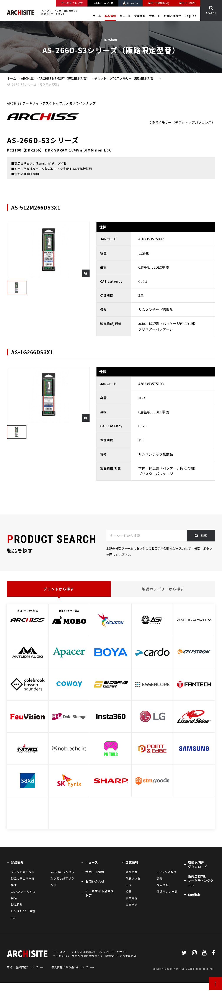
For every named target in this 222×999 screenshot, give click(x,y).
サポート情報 (94, 872)
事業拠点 (131, 904)
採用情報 (163, 885)
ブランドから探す (59, 588)
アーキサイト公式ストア (99, 893)
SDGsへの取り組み (166, 875)
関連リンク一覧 (167, 891)
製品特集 (17, 904)
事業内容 (131, 898)
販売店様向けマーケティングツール (200, 880)
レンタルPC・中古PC (23, 914)
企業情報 (140, 16)
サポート (155, 16)
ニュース (125, 16)
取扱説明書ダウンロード (197, 864)
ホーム (97, 16)
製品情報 (110, 16)
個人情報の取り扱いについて (70, 983)
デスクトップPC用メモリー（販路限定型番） (125, 78)
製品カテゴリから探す (22, 881)
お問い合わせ (172, 16)
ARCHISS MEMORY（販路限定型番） (64, 78)
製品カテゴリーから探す (163, 588)
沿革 (128, 891)
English (190, 16)
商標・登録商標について (22, 983)
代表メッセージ (133, 881)
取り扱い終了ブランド (62, 881)
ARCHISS (27, 78)
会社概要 (131, 872)
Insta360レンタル (62, 872)
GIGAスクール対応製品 (23, 894)
